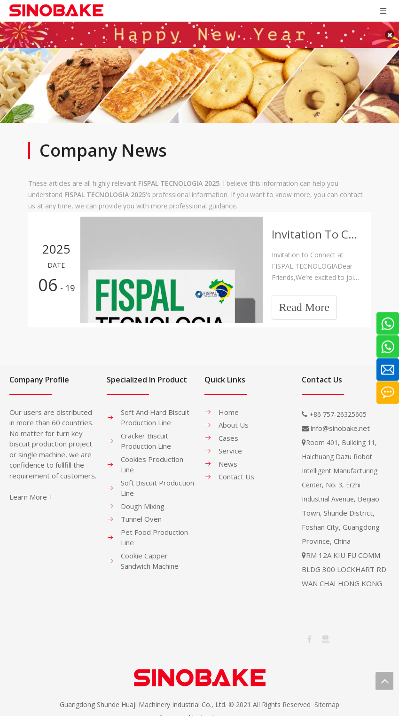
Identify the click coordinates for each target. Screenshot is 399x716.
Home (229, 407)
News (228, 459)
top (384, 681)
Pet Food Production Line (154, 533)
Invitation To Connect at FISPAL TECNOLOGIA (316, 229)
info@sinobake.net (340, 423)
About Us (234, 420)
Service (230, 446)
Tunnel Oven (141, 514)
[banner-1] (199, 80)
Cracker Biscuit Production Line (146, 436)
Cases (228, 433)
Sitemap (326, 699)
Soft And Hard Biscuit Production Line (155, 413)
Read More (304, 303)
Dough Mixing (142, 501)
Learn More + (31, 492)
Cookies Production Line (152, 460)
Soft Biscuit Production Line (157, 483)
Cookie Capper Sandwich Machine (150, 556)
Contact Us (236, 472)
